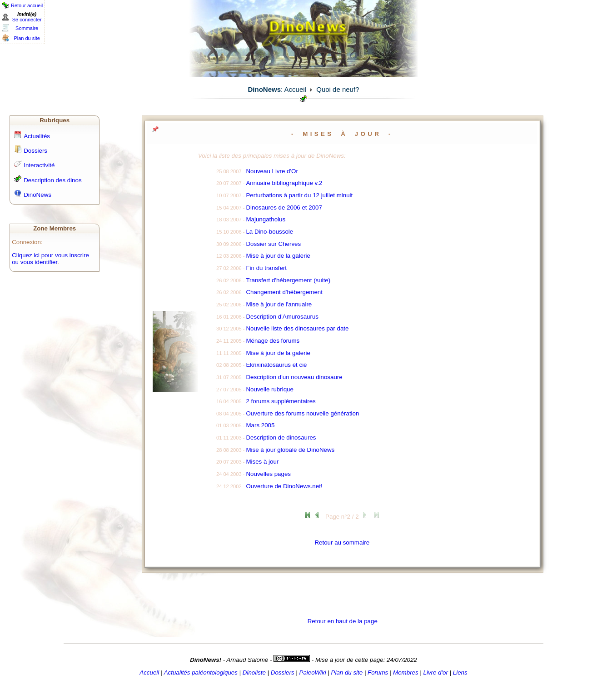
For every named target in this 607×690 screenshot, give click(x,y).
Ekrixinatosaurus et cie (276, 364)
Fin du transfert (266, 268)
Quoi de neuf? (337, 89)
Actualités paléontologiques (201, 672)
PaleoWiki (312, 672)
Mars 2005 (260, 425)
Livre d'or (435, 672)
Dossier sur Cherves (273, 243)
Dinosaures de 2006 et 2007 (284, 207)
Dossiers (35, 150)
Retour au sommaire (341, 542)
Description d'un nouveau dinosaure (294, 377)
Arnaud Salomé (247, 659)
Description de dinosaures (281, 437)
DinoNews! (205, 659)
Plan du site (27, 38)
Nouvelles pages (268, 473)
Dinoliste (254, 672)
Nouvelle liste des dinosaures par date (297, 328)
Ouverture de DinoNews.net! (284, 486)
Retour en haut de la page (343, 621)
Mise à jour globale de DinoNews (290, 449)
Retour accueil (27, 5)
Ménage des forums (272, 340)
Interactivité (39, 165)
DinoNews (37, 194)
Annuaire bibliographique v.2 (284, 183)
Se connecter (27, 19)
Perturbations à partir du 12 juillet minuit (299, 195)
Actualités (37, 136)
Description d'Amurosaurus (282, 316)
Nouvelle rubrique (269, 389)
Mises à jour (262, 461)
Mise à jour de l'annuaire (279, 304)
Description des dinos (52, 180)
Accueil (295, 89)
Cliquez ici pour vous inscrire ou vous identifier (50, 258)
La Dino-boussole (269, 231)
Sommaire (26, 28)
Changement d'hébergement (284, 292)
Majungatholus (265, 219)
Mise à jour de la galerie (278, 255)
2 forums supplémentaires (280, 401)
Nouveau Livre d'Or (272, 171)
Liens (460, 672)
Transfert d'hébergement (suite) (288, 280)
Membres (405, 672)
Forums (378, 672)
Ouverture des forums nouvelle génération (302, 413)
